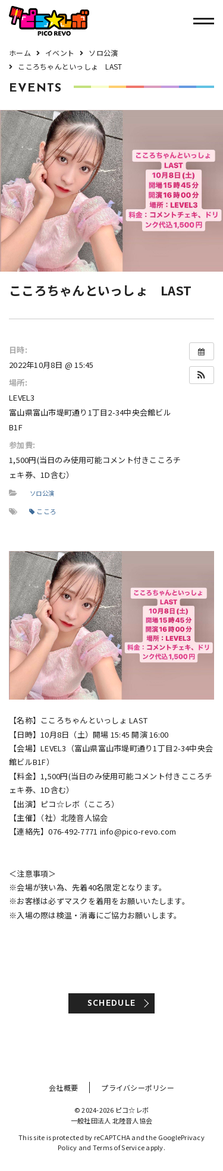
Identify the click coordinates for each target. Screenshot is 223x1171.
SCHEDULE (111, 1004)
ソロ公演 (42, 493)
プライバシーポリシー (137, 1087)
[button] (201, 375)
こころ (42, 511)
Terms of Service (119, 1147)
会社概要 (63, 1087)
